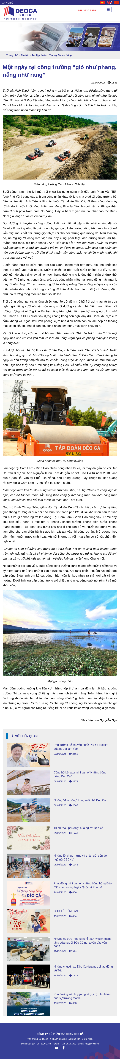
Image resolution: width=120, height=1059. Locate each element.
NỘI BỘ (7, 3)
